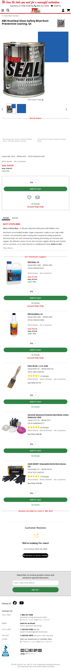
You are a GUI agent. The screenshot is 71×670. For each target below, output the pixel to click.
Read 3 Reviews (46, 379)
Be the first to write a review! (35, 555)
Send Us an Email (27, 623)
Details (6, 218)
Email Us (56, 5)
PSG (28, 654)
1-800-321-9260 (26, 615)
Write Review (7, 161)
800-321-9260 (41, 5)
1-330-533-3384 (26, 629)
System (15, 218)
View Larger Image (36, 100)
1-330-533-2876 (26, 635)
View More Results (11, 16)
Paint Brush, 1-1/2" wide (38, 366)
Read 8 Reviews (46, 430)
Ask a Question (20, 161)
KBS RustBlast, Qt (35, 314)
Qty (31, 182)
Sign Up (36, 589)
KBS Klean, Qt (33, 262)
